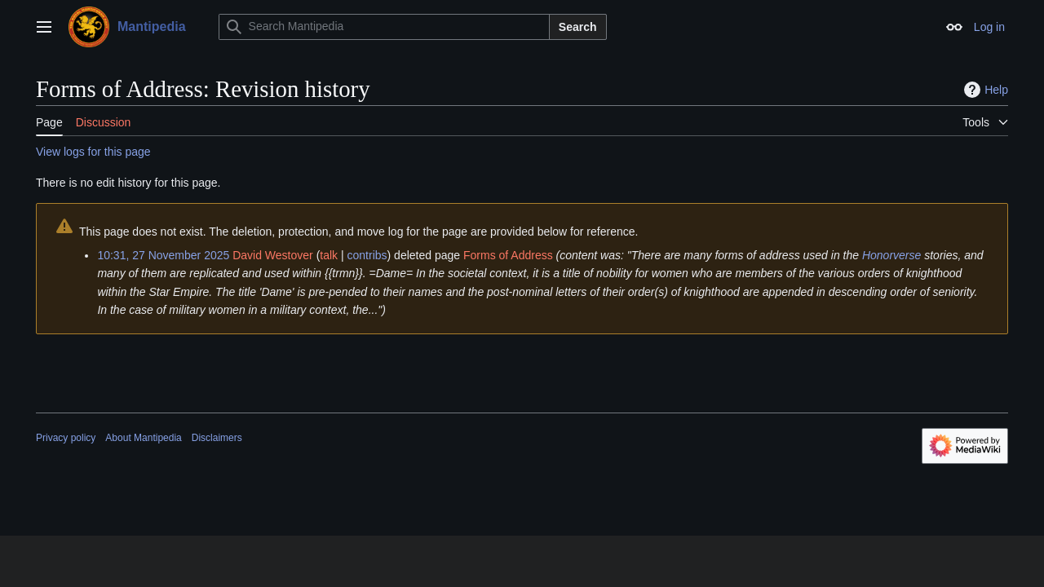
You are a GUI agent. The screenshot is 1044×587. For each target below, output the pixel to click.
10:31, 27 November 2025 (163, 255)
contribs (367, 255)
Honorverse (891, 255)
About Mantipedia (143, 438)
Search (578, 26)
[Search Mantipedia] (384, 27)
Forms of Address (508, 255)
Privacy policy (65, 438)
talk (329, 255)
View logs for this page (93, 151)
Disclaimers (217, 438)
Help (984, 90)
